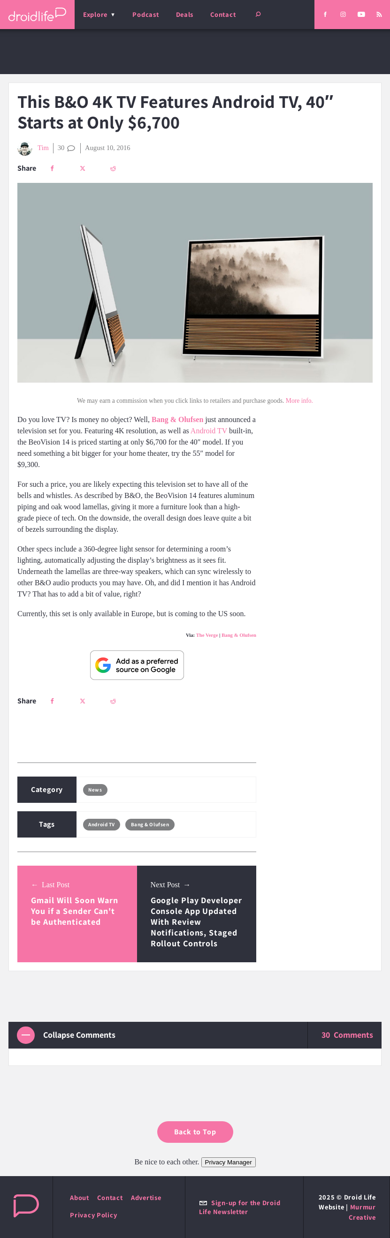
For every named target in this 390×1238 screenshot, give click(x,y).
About (79, 1197)
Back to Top (195, 1132)
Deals (185, 14)
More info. (299, 400)
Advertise (146, 1197)
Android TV (209, 431)
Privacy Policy (93, 1214)
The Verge (207, 635)
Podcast (145, 14)
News (95, 789)
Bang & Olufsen (239, 635)
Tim (33, 148)
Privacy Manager (228, 1162)
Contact (223, 14)
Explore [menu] (95, 14)
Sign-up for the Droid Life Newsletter (239, 1207)
